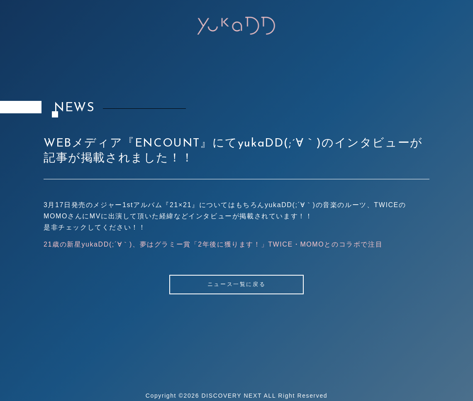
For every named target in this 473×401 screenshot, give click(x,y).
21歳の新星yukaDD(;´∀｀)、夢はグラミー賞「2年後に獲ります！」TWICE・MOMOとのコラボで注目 (213, 244)
